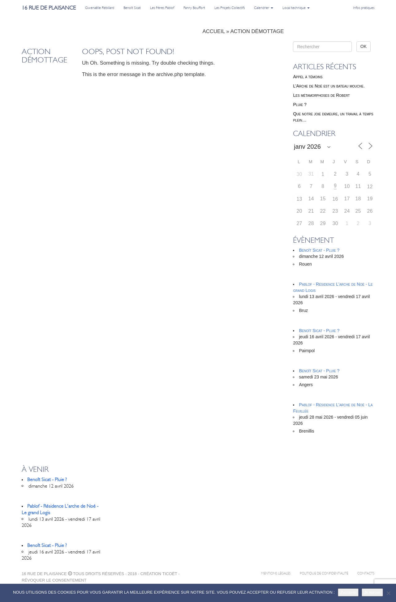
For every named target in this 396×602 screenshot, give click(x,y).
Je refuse (372, 592)
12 (370, 186)
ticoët (169, 573)
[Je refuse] (388, 593)
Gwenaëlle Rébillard (99, 8)
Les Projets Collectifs (229, 8)
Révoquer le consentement (54, 580)
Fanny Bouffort (194, 8)
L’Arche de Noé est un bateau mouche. (328, 85)
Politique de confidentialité (324, 573)
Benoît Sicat (132, 8)
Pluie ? (299, 104)
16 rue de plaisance (49, 7)
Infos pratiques (363, 8)
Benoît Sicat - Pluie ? (319, 250)
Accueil (214, 31)
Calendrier (263, 8)
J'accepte (348, 592)
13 (299, 199)
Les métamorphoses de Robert (321, 95)
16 (335, 199)
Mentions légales (276, 573)
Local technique (296, 8)
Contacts (365, 573)
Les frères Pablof (162, 8)
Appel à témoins (307, 76)
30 (299, 174)
